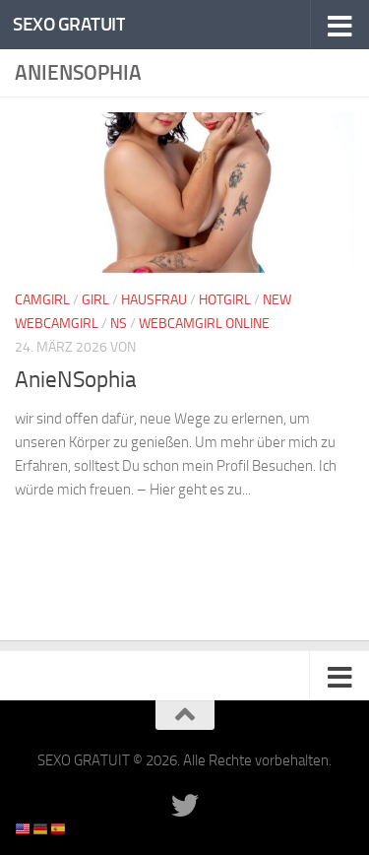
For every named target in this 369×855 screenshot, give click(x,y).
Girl (95, 300)
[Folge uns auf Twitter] (185, 806)
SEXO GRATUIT (69, 24)
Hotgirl (225, 300)
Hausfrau (154, 300)
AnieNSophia (76, 379)
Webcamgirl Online (204, 323)
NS (118, 323)
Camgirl (42, 300)
